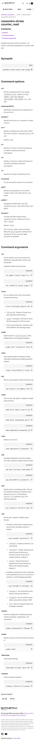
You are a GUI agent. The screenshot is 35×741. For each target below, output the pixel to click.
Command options (8, 35)
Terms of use (5, 715)
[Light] (27, 3)
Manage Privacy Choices (18, 715)
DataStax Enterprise (7, 15)
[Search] (23, 3)
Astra (20, 9)
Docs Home (7, 9)
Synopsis (5, 32)
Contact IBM (16, 738)
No (12, 699)
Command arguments (9, 38)
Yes (4, 699)
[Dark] (29, 3)
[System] (32, 3)
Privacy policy (28, 713)
